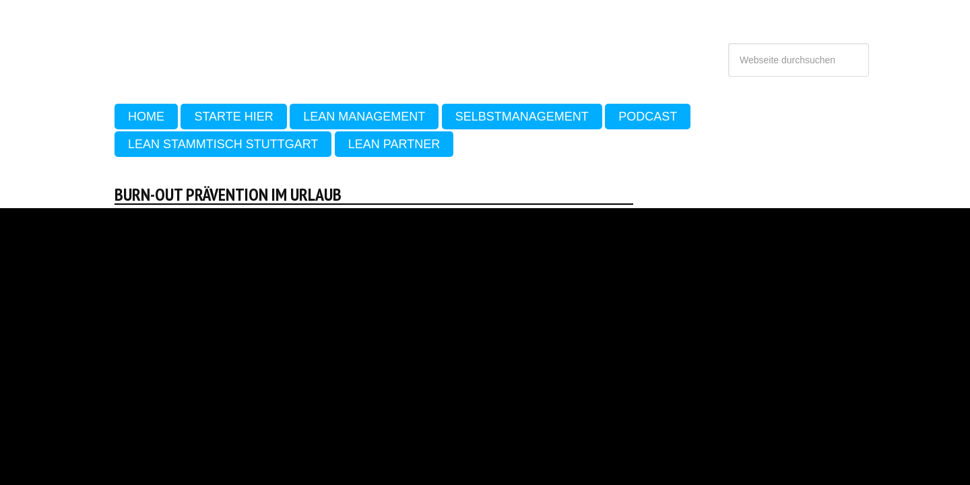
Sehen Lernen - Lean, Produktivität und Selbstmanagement (235, 46)
